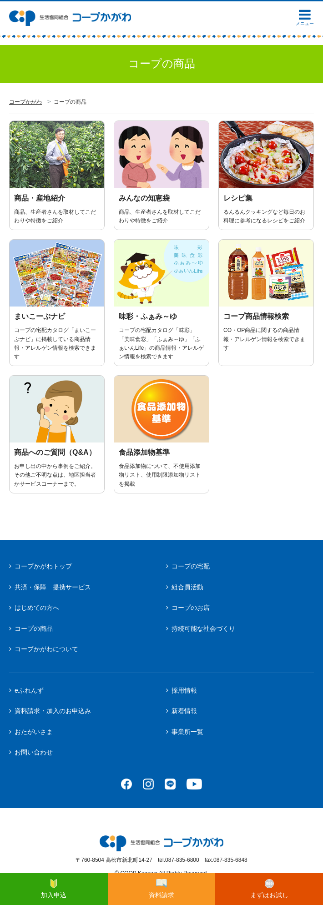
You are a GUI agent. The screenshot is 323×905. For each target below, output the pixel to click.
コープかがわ (25, 102)
